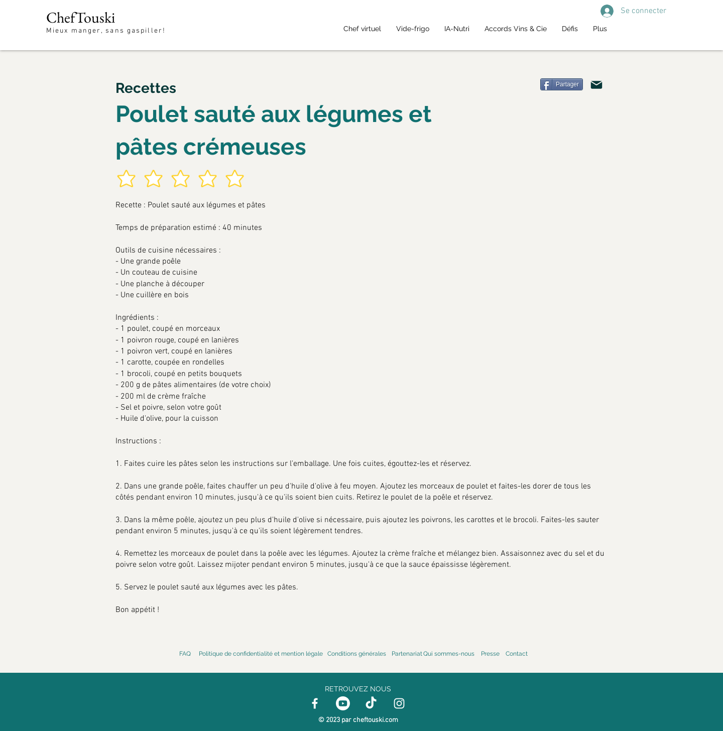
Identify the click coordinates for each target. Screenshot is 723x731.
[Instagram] (399, 703)
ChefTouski (80, 17)
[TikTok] (371, 703)
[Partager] (561, 84)
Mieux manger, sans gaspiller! (107, 31)
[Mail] (596, 84)
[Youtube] (343, 703)
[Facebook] (315, 703)
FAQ (185, 653)
